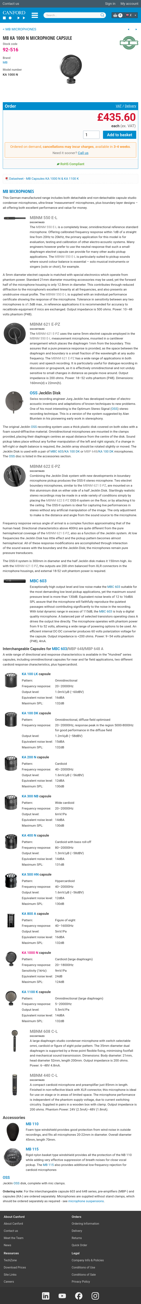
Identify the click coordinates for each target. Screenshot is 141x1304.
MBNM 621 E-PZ (45, 324)
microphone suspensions (86, 1201)
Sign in (110, 4)
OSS (33, 392)
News (7, 1245)
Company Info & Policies (88, 1260)
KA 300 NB (30, 796)
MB (5, 62)
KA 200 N (29, 757)
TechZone (10, 1260)
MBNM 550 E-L (43, 217)
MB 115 (32, 1149)
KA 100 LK (30, 674)
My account (129, 4)
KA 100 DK (72, 451)
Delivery (130, 106)
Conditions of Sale (84, 1274)
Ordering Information (85, 1223)
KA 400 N (29, 835)
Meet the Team (14, 1238)
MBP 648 (90, 451)
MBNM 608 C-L (44, 1031)
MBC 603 (56, 451)
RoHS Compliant (70, 164)
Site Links (10, 1274)
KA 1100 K (30, 992)
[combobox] (75, 15)
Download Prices (15, 1267)
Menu (35, 15)
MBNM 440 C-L (44, 1075)
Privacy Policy (81, 1281)
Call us (83, 153)
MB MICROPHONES (18, 191)
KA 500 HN (30, 874)
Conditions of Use (83, 1267)
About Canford (13, 1223)
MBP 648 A (94, 649)
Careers (9, 1281)
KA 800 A (29, 914)
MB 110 (32, 1124)
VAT (119, 106)
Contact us (11, 4)
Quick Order (79, 1245)
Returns (77, 1238)
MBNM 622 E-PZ (45, 466)
